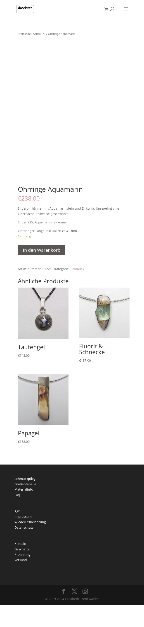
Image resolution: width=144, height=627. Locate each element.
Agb (17, 533)
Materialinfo (23, 511)
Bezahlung (22, 576)
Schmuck (39, 34)
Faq (17, 517)
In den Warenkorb (41, 272)
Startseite (24, 34)
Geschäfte (22, 571)
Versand (20, 582)
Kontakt (20, 566)
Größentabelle (25, 506)
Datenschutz (23, 549)
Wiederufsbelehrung (30, 544)
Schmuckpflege (25, 501)
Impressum (23, 538)
